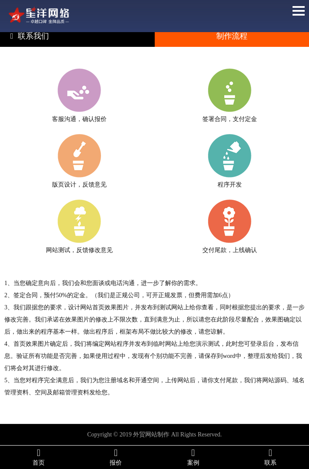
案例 (193, 457)
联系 (270, 457)
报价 (115, 457)
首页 (38, 457)
